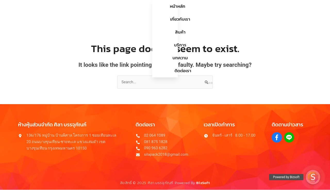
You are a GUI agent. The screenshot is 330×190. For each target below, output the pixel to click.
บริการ (177, 13)
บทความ (201, 13)
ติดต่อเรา (227, 13)
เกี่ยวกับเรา (130, 13)
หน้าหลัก (101, 13)
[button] (313, 177)
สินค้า (155, 13)
